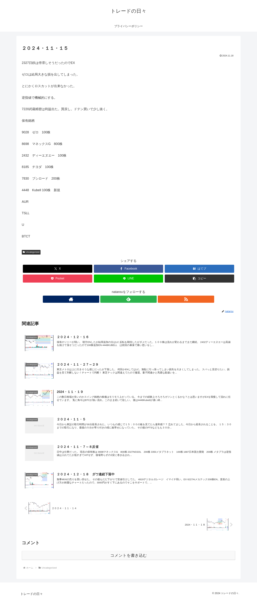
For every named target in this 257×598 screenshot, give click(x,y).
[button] (199, 279)
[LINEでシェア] (128, 279)
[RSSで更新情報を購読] (136, 299)
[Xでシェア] (57, 269)
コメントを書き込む (128, 555)
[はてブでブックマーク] (199, 269)
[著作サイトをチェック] (120, 299)
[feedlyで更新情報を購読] (128, 299)
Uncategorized (31, 252)
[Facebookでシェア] (128, 269)
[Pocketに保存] (57, 279)
